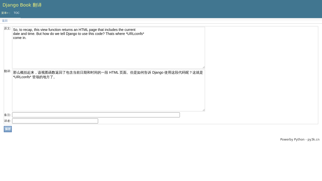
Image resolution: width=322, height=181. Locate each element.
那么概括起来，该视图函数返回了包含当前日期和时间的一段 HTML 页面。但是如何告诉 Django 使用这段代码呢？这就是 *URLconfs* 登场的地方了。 (108, 90)
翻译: (7, 71)
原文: (7, 28)
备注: (7, 115)
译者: (7, 121)
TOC (16, 12)
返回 (5, 20)
